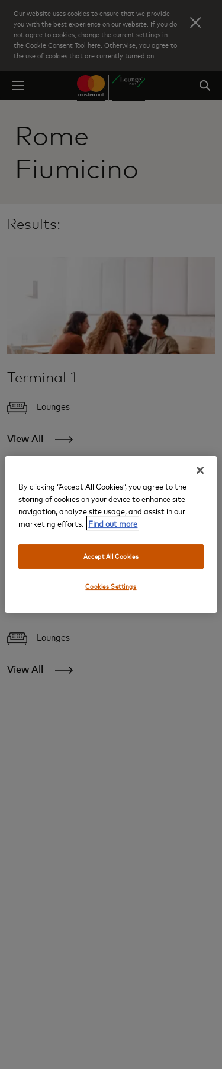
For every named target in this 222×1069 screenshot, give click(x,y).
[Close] (200, 470)
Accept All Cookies (111, 556)
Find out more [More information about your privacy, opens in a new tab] (112, 523)
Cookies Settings (110, 586)
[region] (110, 534)
